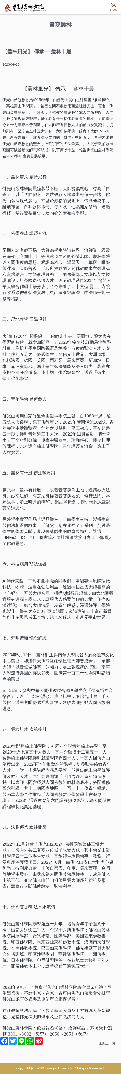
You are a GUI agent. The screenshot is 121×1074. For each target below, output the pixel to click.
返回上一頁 (107, 1043)
